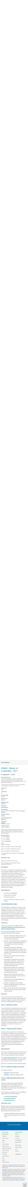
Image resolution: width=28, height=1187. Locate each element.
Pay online (4, 1136)
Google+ (15, 1127)
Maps (3, 1142)
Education (3, 803)
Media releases (18, 1142)
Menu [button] (26, 762)
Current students (5, 1156)
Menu (2, 2)
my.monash (4, 1154)
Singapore (8, 841)
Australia (3, 815)
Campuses (17, 1136)
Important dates (5, 1134)
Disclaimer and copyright (13, 1170)
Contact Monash (18, 1140)
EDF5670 (6, 1072)
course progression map (9, 1057)
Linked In (6, 1127)
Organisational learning (10, 1098)
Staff (3, 1158)
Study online (4, 1152)
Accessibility (4, 1170)
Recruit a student (5, 1146)
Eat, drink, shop (5, 1138)
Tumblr (18, 1127)
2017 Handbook (5, 762)
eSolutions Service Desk (13, 1166)
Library (3, 1140)
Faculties (17, 1134)
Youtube (21, 1127)
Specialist (3, 822)
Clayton (7, 836)
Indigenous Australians (6, 1148)
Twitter (10, 1127)
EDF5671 (6, 1074)
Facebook (12, 1127)
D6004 (2, 819)
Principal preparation (9, 1100)
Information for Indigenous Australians (16, 1180)
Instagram (3, 1127)
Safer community (5, 1150)
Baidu (24, 1127)
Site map (17, 1151)
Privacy (20, 1170)
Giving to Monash (5, 1162)
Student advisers (4, 807)
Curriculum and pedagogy (10, 1096)
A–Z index (17, 1138)
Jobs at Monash (5, 1144)
